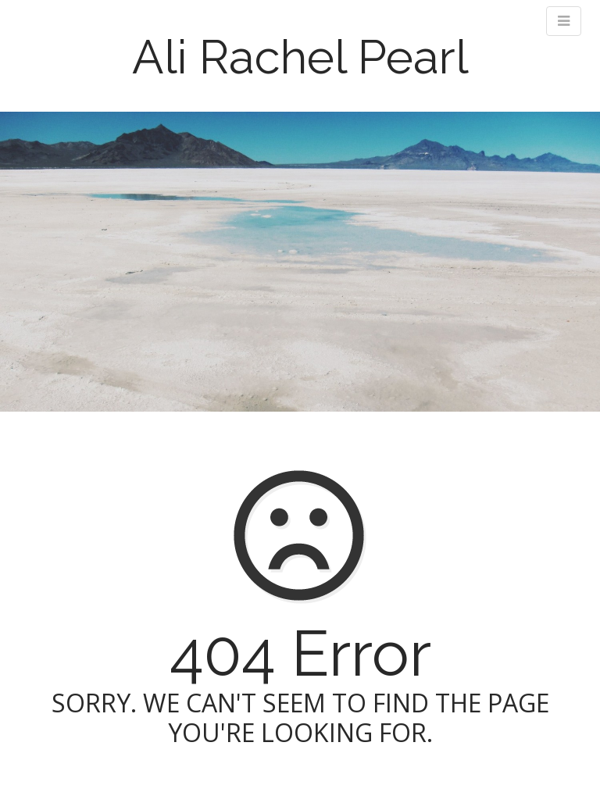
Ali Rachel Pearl (300, 57)
